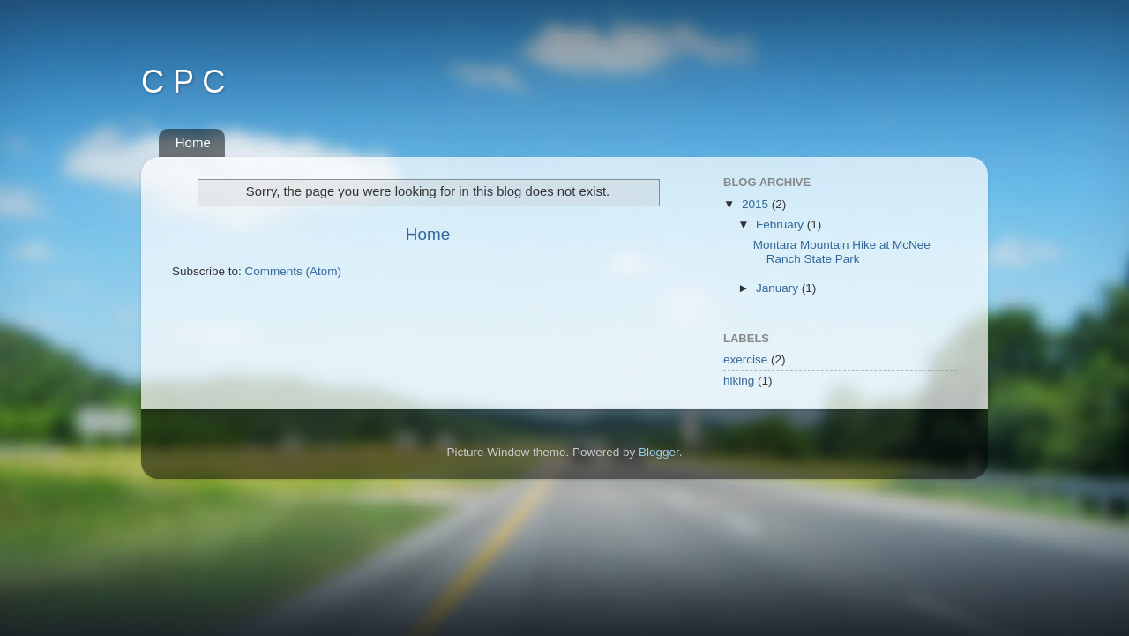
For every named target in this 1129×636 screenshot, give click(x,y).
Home (193, 142)
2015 (757, 204)
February (781, 224)
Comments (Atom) (293, 271)
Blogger (659, 452)
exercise (745, 359)
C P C (183, 82)
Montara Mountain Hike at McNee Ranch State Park (842, 252)
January (779, 288)
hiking (738, 380)
